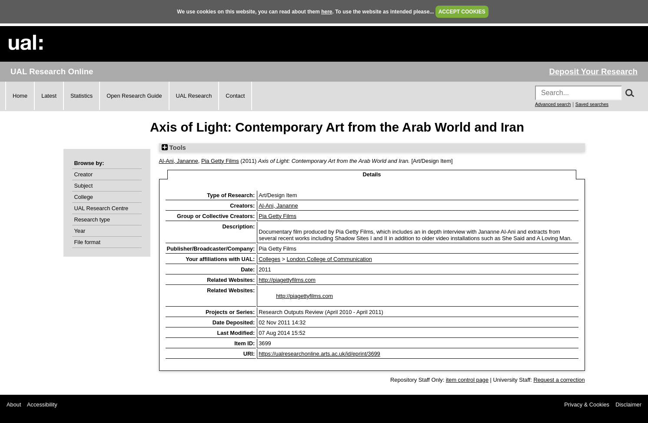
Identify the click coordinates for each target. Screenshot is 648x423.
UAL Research (194, 96)
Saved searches (591, 104)
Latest (48, 96)
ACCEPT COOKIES (462, 12)
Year (80, 231)
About (14, 404)
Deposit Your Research (593, 71)
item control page (467, 380)
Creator (83, 174)
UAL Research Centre (101, 208)
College (83, 197)
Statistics (81, 96)
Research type (92, 219)
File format (87, 242)
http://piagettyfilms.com (287, 280)
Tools (174, 147)
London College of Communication (329, 259)
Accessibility (42, 404)
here (326, 12)
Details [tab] (372, 174)
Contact (235, 96)
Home (20, 96)
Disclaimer (628, 404)
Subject (83, 185)
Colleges (269, 259)
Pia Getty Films (220, 161)
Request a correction (559, 380)
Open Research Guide (134, 96)
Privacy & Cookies (586, 404)
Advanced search (553, 104)
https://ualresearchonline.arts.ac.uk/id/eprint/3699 (319, 353)
